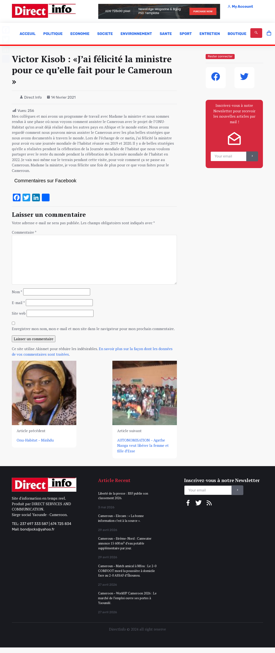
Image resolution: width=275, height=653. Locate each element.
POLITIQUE (53, 34)
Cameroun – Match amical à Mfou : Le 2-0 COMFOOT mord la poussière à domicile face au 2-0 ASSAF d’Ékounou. (127, 571)
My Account (240, 6)
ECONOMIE (79, 34)
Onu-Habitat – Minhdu (35, 440)
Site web (19, 313)
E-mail (18, 302)
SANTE (166, 34)
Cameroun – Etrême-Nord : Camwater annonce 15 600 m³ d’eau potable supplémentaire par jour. (125, 543)
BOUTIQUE (237, 34)
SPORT (186, 34)
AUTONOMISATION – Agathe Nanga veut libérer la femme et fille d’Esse (143, 445)
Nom (17, 291)
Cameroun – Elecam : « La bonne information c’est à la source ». (121, 518)
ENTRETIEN (210, 34)
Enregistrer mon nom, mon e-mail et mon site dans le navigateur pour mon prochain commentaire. (93, 328)
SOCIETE (105, 34)
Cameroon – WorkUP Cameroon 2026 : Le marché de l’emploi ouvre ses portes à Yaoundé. (127, 598)
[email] (228, 156)
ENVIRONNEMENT (136, 34)
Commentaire (24, 232)
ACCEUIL (28, 34)
